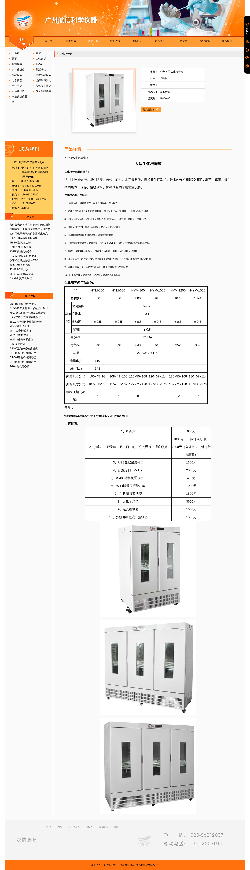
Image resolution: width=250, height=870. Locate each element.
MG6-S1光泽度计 (19, 326)
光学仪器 (17, 80)
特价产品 (115, 41)
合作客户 (160, 41)
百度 (48, 826)
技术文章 (182, 41)
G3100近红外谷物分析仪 (24, 348)
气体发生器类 (43, 85)
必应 (116, 826)
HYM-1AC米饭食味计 (22, 247)
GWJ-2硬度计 (17, 344)
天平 (14, 58)
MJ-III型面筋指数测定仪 (23, 303)
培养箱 (39, 64)
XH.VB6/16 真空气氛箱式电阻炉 (28, 312)
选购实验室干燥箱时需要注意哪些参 (30, 229)
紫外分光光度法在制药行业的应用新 (30, 224)
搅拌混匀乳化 (43, 80)
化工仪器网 (73, 826)
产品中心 (93, 41)
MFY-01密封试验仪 (20, 335)
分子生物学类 (43, 91)
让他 (59, 826)
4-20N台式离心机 (19, 366)
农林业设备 (18, 69)
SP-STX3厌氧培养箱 (21, 274)
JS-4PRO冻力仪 (19, 269)
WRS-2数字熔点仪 (20, 265)
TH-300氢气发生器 (20, 242)
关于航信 (71, 41)
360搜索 (103, 826)
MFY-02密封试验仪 (20, 330)
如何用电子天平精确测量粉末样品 (29, 233)
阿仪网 (89, 826)
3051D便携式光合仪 (21, 251)
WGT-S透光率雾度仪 (21, 339)
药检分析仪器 (43, 75)
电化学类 (17, 85)
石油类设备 (18, 91)
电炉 (38, 53)
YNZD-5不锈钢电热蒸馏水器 (26, 321)
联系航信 (227, 41)
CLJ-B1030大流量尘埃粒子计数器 (29, 308)
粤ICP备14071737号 (147, 864)
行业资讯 (205, 41)
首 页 (48, 41)
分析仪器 (17, 75)
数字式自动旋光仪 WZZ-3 (24, 260)
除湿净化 (41, 69)
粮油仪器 (17, 64)
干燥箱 (15, 53)
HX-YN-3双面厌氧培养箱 (24, 238)
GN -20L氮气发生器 (21, 278)
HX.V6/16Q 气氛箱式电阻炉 (25, 317)
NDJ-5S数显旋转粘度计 (23, 256)
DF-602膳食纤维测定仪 (23, 353)
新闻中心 (138, 41)
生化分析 (41, 58)
